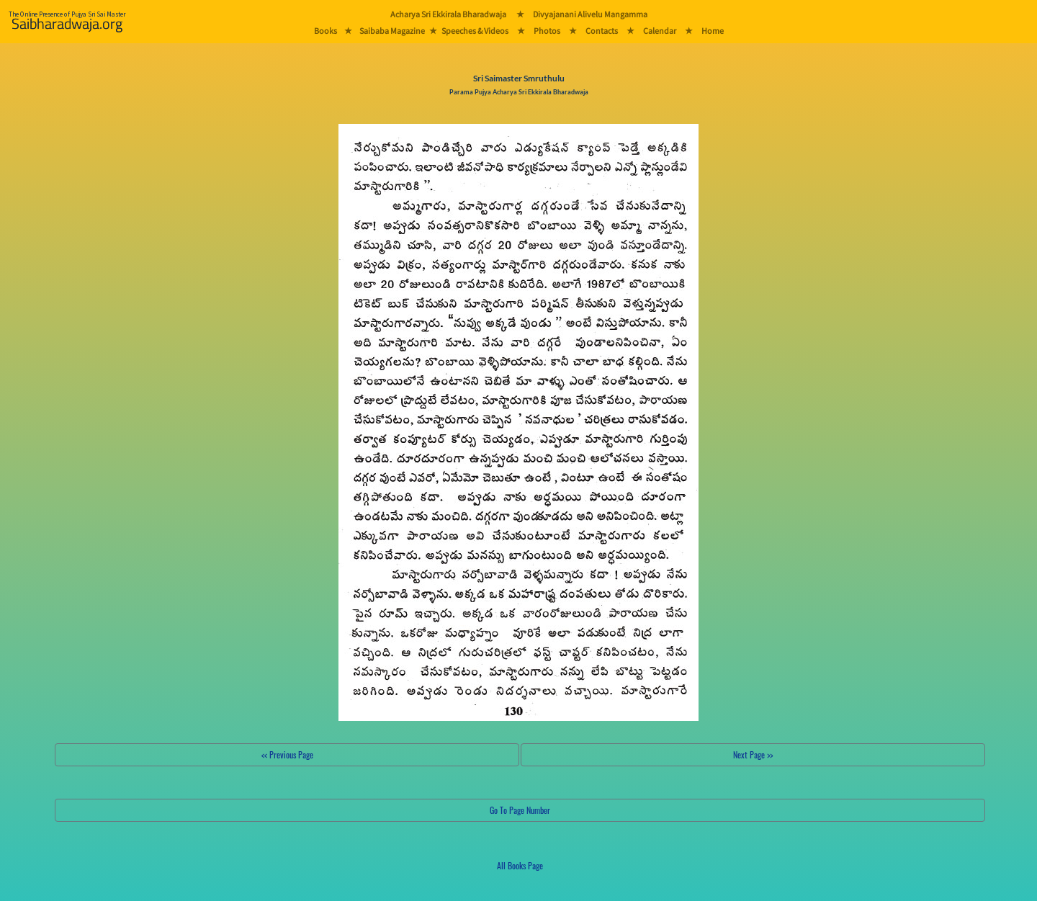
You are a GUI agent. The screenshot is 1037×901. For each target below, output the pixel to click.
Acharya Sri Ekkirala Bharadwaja (448, 14)
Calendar (659, 30)
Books (325, 30)
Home (712, 30)
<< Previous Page (287, 754)
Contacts (601, 30)
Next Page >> (753, 754)
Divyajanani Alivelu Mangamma (590, 14)
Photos (547, 30)
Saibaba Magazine (392, 30)
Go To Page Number (520, 810)
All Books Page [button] (520, 865)
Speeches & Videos (474, 30)
